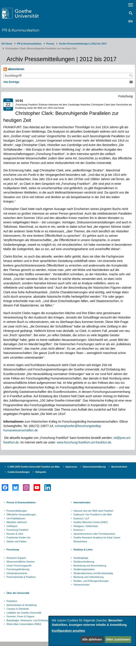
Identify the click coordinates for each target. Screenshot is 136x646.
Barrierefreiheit (119, 467)
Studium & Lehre (83, 549)
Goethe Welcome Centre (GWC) (91, 522)
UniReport (12, 526)
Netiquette (40, 472)
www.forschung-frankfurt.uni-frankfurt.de (84, 442)
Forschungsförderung (18, 569)
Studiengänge (81, 558)
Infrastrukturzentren (17, 573)
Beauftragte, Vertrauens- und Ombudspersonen (32, 620)
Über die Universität (18, 593)
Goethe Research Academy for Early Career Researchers (97, 539)
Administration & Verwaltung (22, 605)
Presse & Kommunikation (21, 502)
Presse (50, 43)
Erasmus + (79, 530)
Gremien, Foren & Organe (20, 616)
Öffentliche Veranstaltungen (21, 514)
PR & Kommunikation (20, 29)
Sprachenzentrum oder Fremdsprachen (94, 533)
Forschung (13, 549)
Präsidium (12, 601)
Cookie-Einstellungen (18, 472)
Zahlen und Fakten (17, 541)
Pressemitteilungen (17, 510)
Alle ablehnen (92, 639)
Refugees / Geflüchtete (86, 526)
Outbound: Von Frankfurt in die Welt (93, 514)
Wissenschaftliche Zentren (21, 561)
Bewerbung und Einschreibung (90, 565)
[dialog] (92, 631)
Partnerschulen (82, 584)
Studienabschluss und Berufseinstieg (93, 573)
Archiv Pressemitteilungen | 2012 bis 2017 (83, 43)
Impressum (71, 467)
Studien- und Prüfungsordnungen (91, 581)
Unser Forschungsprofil (19, 565)
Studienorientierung (84, 561)
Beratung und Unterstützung (89, 577)
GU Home (6, 43)
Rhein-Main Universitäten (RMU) (24, 624)
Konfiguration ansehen (68, 630)
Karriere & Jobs (15, 533)
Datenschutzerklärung (94, 467)
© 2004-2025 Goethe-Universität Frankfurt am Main (33, 467)
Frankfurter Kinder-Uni (18, 537)
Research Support (16, 558)
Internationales (82, 502)
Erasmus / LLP (81, 518)
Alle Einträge (11, 82)
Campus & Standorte (18, 608)
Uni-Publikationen (16, 518)
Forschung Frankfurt (17, 530)
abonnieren (13, 69)
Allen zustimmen (118, 639)
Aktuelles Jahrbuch (17, 522)
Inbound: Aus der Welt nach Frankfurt (93, 510)
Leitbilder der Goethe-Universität (24, 612)
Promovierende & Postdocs (21, 577)
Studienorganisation (84, 569)
